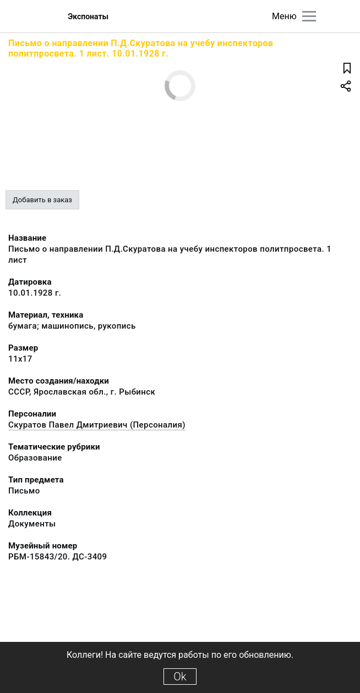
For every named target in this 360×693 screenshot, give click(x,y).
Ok (179, 676)
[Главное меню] (309, 16)
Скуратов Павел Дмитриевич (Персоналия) (97, 425)
